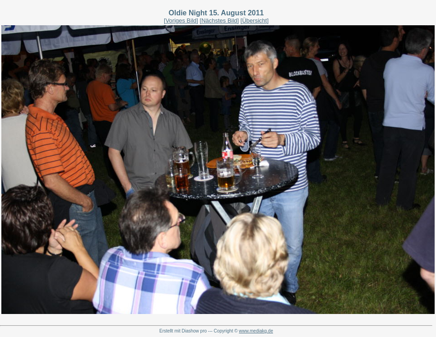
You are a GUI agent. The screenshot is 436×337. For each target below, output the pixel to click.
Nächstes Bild (219, 20)
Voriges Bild (181, 20)
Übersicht (254, 20)
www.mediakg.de (256, 330)
